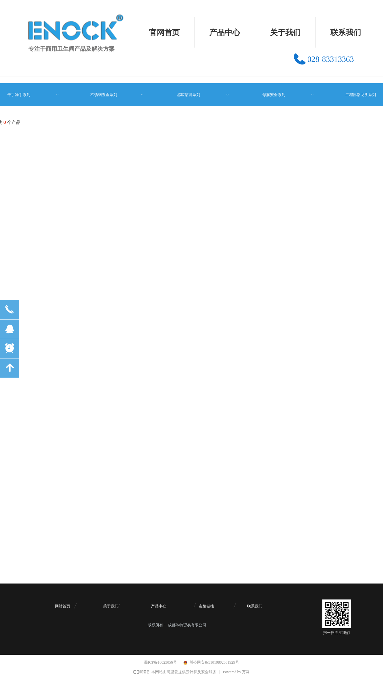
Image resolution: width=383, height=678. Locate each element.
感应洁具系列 (203, 94)
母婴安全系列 (288, 94)
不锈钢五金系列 (117, 94)
